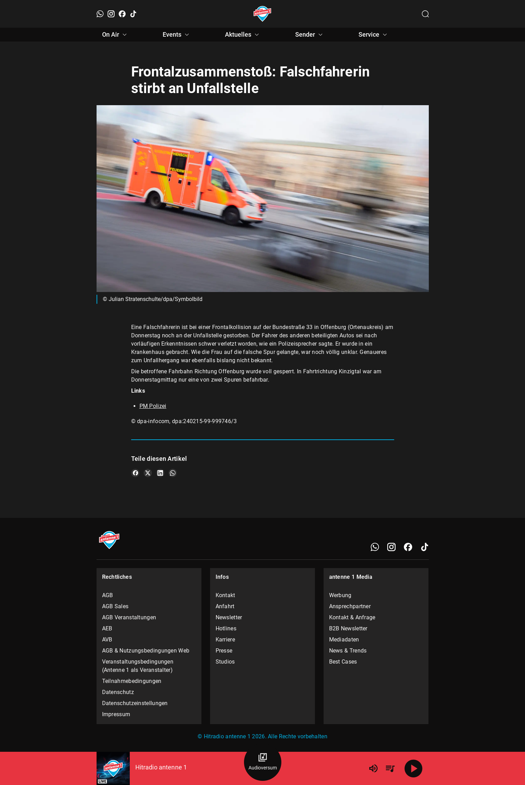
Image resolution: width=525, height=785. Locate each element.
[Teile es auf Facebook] (135, 473)
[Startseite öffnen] (262, 14)
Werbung (340, 595)
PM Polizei (152, 406)
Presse (224, 650)
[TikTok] (133, 13)
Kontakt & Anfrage (352, 617)
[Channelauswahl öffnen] (425, 13)
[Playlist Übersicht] (390, 768)
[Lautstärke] (373, 768)
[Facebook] (122, 13)
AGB (107, 595)
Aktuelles (243, 34)
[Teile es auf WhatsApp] (173, 473)
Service (374, 34)
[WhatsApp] (100, 13)
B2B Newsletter (348, 628)
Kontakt (225, 595)
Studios (225, 661)
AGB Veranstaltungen (129, 617)
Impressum (116, 714)
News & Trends (348, 650)
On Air (115, 34)
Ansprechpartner (350, 606)
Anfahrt (225, 606)
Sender (310, 34)
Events (177, 34)
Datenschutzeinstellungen (135, 703)
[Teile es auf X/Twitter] (148, 473)
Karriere (225, 639)
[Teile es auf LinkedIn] (160, 473)
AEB (107, 628)
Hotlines (226, 628)
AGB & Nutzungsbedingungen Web (146, 650)
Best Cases (343, 661)
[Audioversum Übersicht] (262, 762)
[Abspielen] (413, 768)
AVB (107, 639)
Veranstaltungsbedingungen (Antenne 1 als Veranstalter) (138, 665)
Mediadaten (344, 639)
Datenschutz (118, 692)
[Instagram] (111, 13)
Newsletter (229, 617)
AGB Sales (115, 606)
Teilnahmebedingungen (132, 681)
